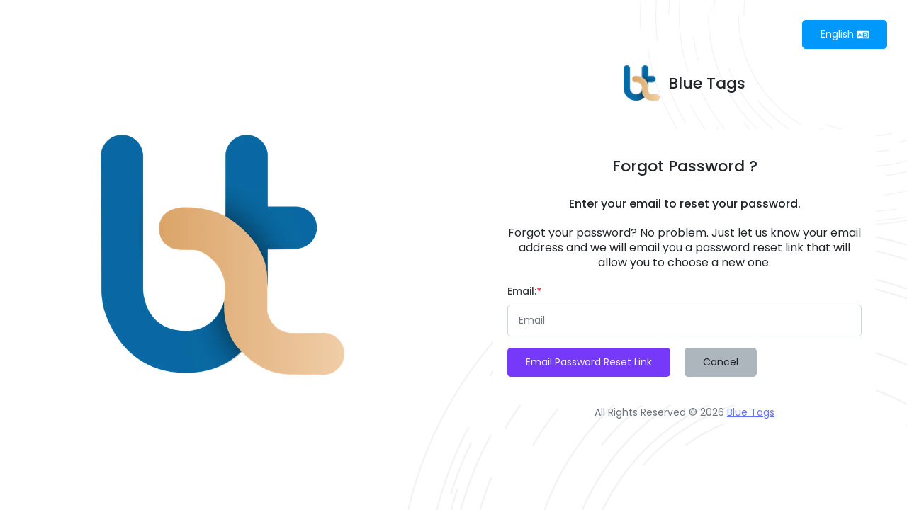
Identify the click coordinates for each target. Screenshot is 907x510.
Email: (524, 291)
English (845, 34)
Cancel (720, 362)
